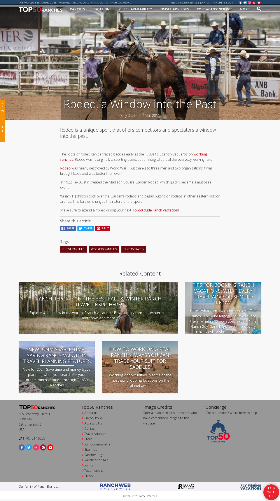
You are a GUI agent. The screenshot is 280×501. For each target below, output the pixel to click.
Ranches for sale (96, 459)
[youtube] (259, 2)
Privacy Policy (93, 417)
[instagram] (250, 2)
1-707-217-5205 (32, 437)
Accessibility (93, 422)
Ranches (77, 10)
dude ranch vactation (161, 208)
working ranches (104, 248)
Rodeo (65, 166)
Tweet (85, 227)
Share (67, 227)
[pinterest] (254, 2)
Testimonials (188, 2)
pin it (103, 227)
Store (88, 438)
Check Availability (135, 10)
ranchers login (223, 2)
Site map (90, 448)
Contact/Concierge (214, 10)
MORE (244, 10)
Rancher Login (94, 453)
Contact (90, 427)
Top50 (137, 208)
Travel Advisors (174, 10)
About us (91, 411)
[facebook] (241, 2)
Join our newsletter (98, 443)
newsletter (3, 121)
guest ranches (73, 248)
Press (173, 2)
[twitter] (245, 2)
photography (134, 248)
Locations (102, 10)
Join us (205, 2)
